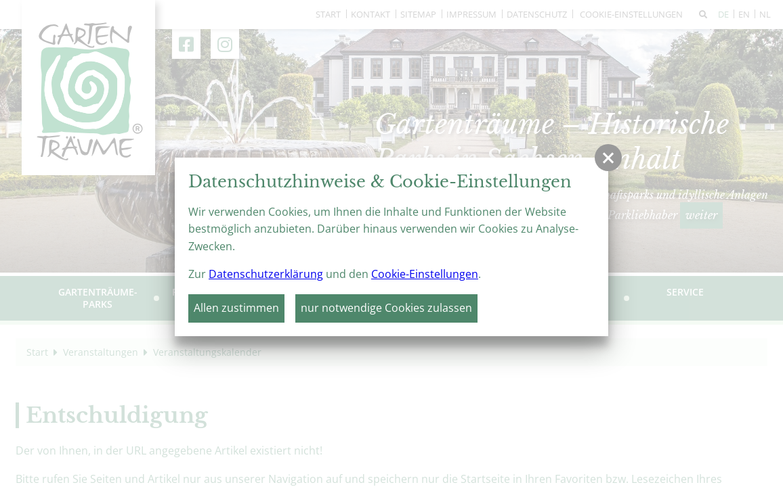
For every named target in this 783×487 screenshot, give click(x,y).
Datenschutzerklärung (266, 273)
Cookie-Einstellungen (424, 273)
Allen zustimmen (236, 307)
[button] (608, 157)
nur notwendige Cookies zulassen (386, 307)
